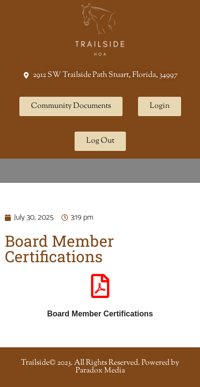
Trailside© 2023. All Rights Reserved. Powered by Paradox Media (100, 366)
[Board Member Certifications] (100, 286)
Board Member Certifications (100, 314)
